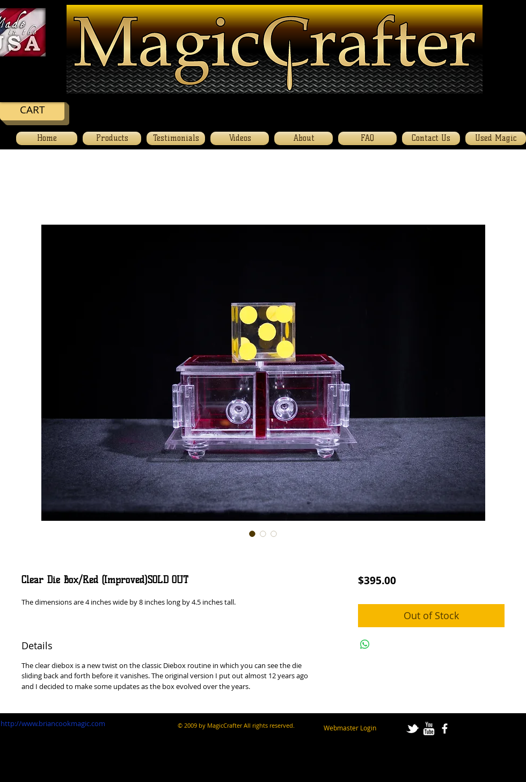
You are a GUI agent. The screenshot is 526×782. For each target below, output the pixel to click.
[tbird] (412, 728)
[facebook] (444, 728)
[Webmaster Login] (349, 727)
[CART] (32, 109)
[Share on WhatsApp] (365, 644)
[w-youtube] (428, 728)
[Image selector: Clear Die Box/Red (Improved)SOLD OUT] (252, 533)
